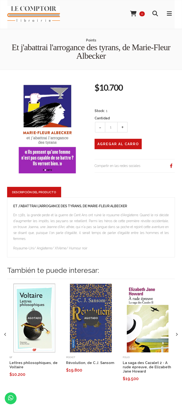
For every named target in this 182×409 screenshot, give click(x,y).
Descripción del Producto (34, 192)
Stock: (100, 110)
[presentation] (5, 334)
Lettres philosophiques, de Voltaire (33, 365)
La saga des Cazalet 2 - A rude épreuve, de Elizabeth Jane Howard (147, 367)
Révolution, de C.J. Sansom (90, 363)
